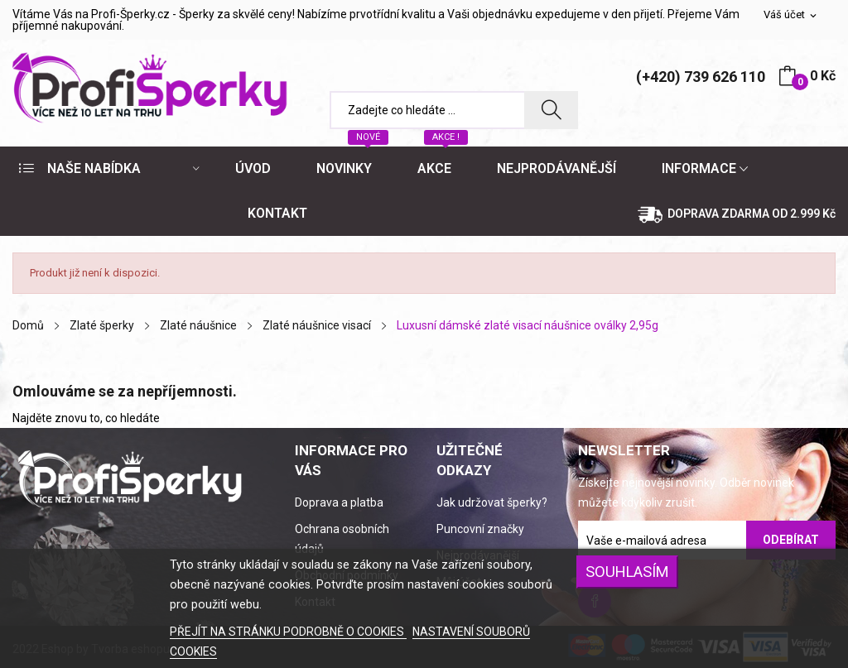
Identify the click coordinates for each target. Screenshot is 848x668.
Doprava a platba (339, 502)
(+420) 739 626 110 (700, 76)
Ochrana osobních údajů (342, 538)
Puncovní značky (480, 529)
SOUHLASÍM (627, 571)
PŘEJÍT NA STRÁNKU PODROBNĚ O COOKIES (288, 631)
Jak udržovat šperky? (491, 502)
